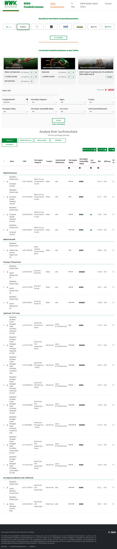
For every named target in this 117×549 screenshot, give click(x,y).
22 (73, 72)
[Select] (4, 181)
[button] (15, 102)
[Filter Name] (29, 93)
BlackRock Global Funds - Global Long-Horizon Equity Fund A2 (13, 250)
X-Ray (73, 5)
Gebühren (58, 140)
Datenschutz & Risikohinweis (18, 546)
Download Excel (89, 149)
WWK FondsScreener (57, 5)
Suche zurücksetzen (58, 124)
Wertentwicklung (25, 140)
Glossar (108, 3)
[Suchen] (58, 120)
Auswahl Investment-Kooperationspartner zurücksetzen (58, 42)
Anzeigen (109, 77)
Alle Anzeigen (58, 37)
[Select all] (4, 161)
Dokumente (9, 144)
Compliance (32, 546)
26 (31, 81)
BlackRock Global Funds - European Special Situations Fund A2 (13, 197)
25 (31, 72)
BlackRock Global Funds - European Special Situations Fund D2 (13, 214)
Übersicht (9, 140)
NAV (99, 161)
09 (36, 72)
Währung (107, 161)
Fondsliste (102, 149)
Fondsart (49, 161)
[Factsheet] (7, 181)
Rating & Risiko (42, 140)
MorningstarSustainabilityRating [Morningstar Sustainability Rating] (83, 161)
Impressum (4, 546)
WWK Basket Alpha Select (89, 5)
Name (12, 161)
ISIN (24, 161)
